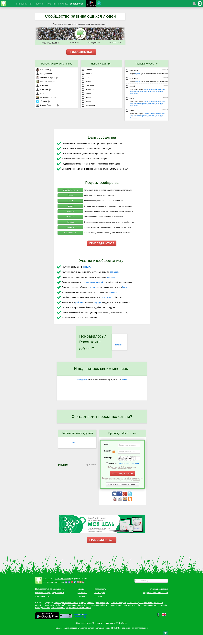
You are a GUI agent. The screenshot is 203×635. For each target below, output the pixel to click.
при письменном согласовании (133, 628)
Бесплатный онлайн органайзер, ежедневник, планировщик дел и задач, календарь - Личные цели (147, 91)
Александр (88, 105)
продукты (87, 267)
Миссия (81, 589)
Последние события (146, 63)
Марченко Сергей (45, 77)
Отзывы (81, 596)
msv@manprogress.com (53, 582)
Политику (135, 464)
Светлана (87, 85)
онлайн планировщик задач (146, 605)
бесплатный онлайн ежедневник (100, 605)
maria (85, 77)
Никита (86, 74)
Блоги (70, 201)
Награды (70, 222)
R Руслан (42, 89)
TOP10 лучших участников (56, 63)
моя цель (104, 602)
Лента (70, 195)
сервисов (111, 277)
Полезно (118, 345)
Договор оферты (42, 596)
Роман (86, 93)
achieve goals (93, 602)
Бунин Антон (131, 70)
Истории (70, 206)
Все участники (70, 233)
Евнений (130, 86)
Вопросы (70, 211)
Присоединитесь (82, 380)
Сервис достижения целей (66, 602)
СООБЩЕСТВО (76, 4)
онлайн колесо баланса (80, 607)
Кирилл (86, 70)
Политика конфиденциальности (49, 592)
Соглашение (123, 464)
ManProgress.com (63, 579)
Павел (41, 93)
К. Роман (42, 85)
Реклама (98, 596)
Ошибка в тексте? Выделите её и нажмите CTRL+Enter (101, 623)
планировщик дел (124, 605)
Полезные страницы (70, 190)
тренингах (114, 272)
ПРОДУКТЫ (51, 4)
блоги (124, 287)
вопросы (113, 292)
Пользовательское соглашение (49, 589)
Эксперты (70, 227)
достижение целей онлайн (54, 605)
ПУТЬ (31, 4)
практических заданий (93, 282)
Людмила (87, 89)
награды (97, 302)
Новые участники (101, 63)
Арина (86, 101)
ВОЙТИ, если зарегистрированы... (122, 484)
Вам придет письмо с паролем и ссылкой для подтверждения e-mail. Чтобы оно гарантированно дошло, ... (122, 479)
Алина (86, 81)
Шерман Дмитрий (45, 81)
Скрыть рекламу (91, 465)
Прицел (82, 602)
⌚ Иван (41, 101)
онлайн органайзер (76, 605)
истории (91, 287)
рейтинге (79, 302)
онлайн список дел (59, 607)
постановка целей (135, 602)
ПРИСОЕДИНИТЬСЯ (81, 52)
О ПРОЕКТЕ (21, 4)
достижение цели (118, 602)
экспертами (106, 297)
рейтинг (124, 380)
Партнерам (99, 592)
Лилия (86, 97)
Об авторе (82, 592)
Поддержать (100, 589)
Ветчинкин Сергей (46, 97)
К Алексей (42, 70)
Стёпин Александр (46, 105)
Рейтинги (70, 217)
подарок (137, 73)
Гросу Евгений (44, 74)
